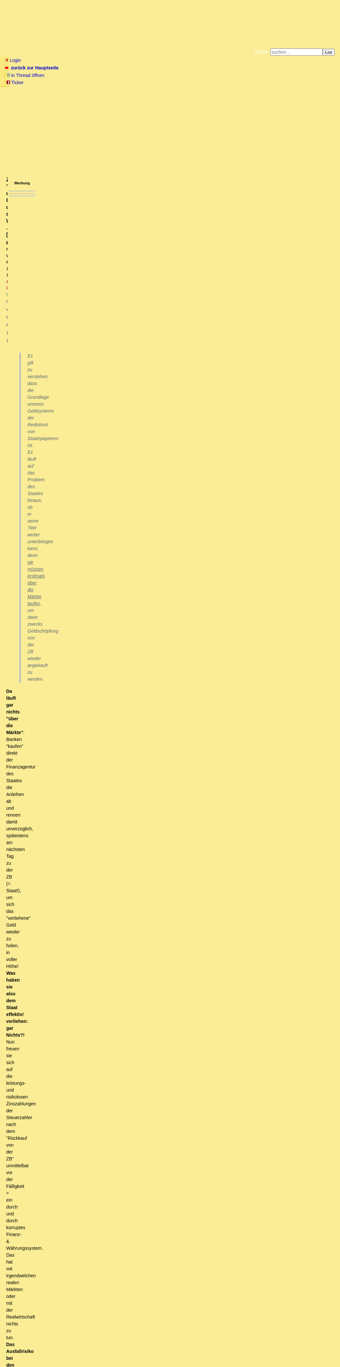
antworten (23, 331)
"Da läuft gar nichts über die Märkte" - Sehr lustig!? (75, 385)
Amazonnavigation (233, 82)
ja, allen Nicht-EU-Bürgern (66, 1276)
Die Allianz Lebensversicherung (156, 930)
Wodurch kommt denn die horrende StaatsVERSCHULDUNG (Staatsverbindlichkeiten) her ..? (147, 676)
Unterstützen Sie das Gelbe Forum (78, 82)
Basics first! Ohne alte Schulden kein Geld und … (157, 880)
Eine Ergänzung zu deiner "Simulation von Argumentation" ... (161, 862)
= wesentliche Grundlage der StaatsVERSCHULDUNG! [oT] (109, 565)
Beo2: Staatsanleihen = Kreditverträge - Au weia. (90, 534)
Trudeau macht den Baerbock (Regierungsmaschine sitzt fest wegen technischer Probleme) (124, 1245)
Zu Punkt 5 (35, 1121)
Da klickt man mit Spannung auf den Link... (97, 466)
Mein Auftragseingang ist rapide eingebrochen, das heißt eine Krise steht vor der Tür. (103, 354)
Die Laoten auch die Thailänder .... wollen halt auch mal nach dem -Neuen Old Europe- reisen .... (142, 1214)
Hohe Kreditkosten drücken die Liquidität (55, 367)
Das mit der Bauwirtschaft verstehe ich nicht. (64, 1128)
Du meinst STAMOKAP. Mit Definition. (57, 1097)
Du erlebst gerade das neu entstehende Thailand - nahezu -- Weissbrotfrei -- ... (107, 1171)
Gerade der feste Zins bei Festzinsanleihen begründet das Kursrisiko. (144, 639)
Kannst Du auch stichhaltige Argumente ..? (88, 540)
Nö (36, 515)
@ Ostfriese (109, 110)
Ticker (110, 67)
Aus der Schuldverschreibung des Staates (99, 689)
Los (328, 52)
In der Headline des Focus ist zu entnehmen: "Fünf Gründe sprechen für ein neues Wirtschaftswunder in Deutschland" (134, 1103)
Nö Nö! (48, 546)
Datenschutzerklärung (246, 77)
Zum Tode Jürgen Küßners (149, 77)
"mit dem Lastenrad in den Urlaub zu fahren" (68, 1152)
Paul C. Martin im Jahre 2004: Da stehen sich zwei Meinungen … (104, 478)
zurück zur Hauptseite (32, 67)
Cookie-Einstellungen (273, 82)
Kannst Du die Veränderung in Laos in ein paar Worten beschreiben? (105, 1183)
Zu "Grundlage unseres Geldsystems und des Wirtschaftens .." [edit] (94, 379)
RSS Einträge (17, 1349)
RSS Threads (40, 1349)
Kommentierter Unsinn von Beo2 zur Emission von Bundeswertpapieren (145, 713)
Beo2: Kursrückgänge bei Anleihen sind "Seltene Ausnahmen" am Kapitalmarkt (145, 614)
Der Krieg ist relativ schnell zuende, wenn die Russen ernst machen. (92, 1313)
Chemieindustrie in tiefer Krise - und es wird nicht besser (71, 1319)
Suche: (262, 52)
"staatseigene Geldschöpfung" (73, 441)
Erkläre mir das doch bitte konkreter (74, 472)
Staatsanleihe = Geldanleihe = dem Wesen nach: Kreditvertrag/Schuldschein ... (125, 552)
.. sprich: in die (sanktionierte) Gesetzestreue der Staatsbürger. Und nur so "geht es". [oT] (139, 497)
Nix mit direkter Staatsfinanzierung (150, 954)
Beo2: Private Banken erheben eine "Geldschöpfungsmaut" (183, 973)
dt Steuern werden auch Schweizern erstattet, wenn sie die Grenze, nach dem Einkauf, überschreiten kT (140, 1264)
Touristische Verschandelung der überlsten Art (86, 1189)
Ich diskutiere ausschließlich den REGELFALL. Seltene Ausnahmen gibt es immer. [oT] (149, 602)
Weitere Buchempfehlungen (183, 82)
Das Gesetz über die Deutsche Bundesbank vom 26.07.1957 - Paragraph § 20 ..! (166, 775)
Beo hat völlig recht (43, 1091)
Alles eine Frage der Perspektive (81, 1208)
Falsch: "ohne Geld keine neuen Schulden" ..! (157, 893)
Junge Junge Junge (123, 874)
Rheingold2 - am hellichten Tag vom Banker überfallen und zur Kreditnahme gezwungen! (137, 429)
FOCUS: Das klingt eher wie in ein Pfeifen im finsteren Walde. (81, 1115)
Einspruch (53, 416)
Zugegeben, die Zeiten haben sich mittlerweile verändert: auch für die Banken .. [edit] (162, 726)
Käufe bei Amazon (138, 82)
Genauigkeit (76, 701)
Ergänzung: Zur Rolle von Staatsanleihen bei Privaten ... (161, 849)
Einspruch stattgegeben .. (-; (76, 423)
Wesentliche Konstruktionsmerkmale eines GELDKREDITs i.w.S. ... (128, 695)
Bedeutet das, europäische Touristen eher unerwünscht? (88, 1258)
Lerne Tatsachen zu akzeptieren (80, 670)
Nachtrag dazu (143, 936)
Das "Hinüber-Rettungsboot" (43, 373)
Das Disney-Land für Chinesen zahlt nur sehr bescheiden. (106, 1227)
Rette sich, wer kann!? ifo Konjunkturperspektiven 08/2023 (73, 1326)
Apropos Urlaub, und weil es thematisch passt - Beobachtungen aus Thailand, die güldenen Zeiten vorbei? (131, 1159)
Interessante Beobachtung (40, 1301)
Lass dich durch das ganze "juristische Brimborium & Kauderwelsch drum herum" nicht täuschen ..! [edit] (142, 522)
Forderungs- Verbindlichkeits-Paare (151, 905)
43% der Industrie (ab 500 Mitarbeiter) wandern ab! (66, 1134)
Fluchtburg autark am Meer (98, 77)
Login (13, 60)
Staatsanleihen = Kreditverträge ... (63, 509)
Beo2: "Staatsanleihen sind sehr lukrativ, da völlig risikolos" (108, 571)
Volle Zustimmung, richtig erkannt (53, 1307)
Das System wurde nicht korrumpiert (176, 1066)
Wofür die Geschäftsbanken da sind (70, 398)
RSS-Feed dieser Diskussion (227, 344)
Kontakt (60, 1349)
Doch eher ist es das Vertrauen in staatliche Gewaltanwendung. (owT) (116, 491)
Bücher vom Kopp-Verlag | (201, 77)
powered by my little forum (170, 1359)
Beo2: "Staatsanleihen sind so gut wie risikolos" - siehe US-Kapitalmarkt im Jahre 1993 (145, 590)
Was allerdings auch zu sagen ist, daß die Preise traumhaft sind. (96, 1177)
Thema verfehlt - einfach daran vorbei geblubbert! (100, 460)
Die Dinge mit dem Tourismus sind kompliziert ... (84, 1282)
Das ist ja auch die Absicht (99, 664)
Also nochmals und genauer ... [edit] (104, 707)
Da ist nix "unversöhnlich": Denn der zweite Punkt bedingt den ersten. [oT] (116, 485)
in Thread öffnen (80, 67)
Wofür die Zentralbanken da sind (62, 392)
